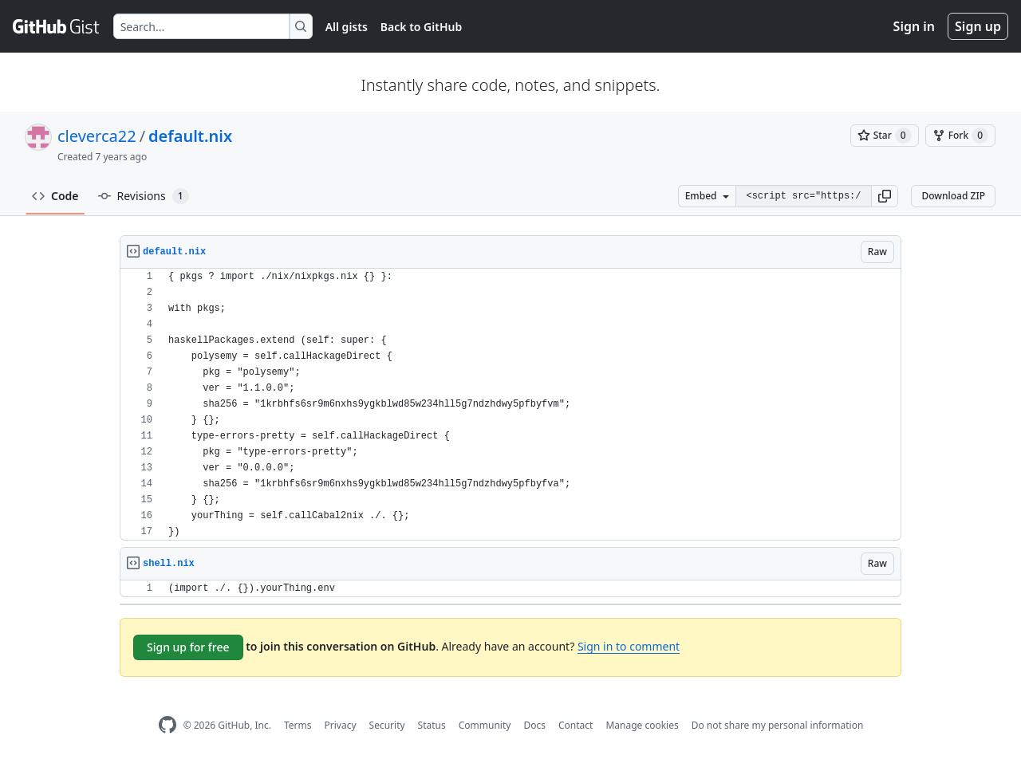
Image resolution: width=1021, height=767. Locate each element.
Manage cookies (641, 725)
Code (55, 195)
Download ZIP (953, 196)
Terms (298, 725)
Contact (575, 725)
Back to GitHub (421, 26)
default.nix (190, 136)
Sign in (914, 26)
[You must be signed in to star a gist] (884, 135)
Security (387, 725)
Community (485, 725)
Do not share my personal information (778, 725)
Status (432, 725)
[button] (884, 196)
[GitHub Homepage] (167, 725)
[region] (510, 405)
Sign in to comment (629, 646)
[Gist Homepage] (57, 26)
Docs (534, 725)
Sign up (978, 26)
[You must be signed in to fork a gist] (960, 135)
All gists (346, 26)
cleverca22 (96, 136)
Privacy (341, 725)
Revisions (143, 196)
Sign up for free (188, 647)
